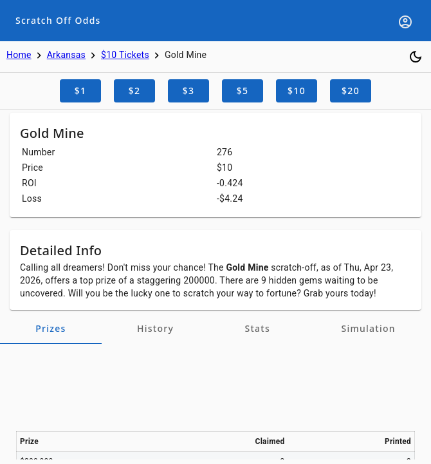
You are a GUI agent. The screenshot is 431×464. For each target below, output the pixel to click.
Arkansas (66, 55)
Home (19, 55)
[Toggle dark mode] (415, 56)
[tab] (51, 328)
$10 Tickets (125, 55)
